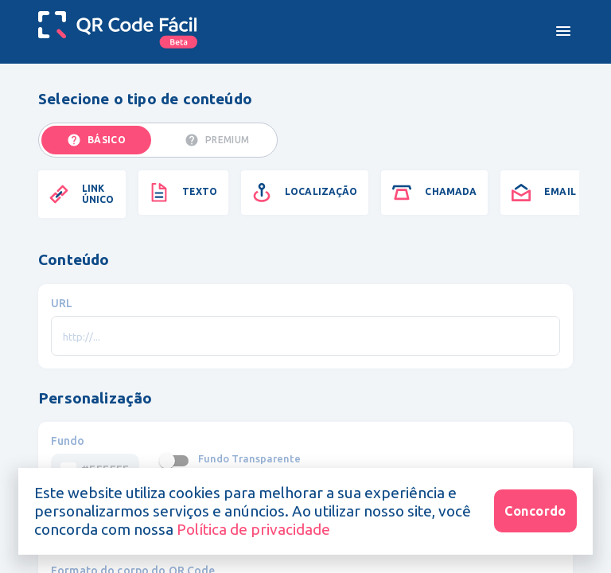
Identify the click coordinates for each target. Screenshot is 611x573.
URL (61, 303)
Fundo (67, 441)
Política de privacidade (251, 529)
